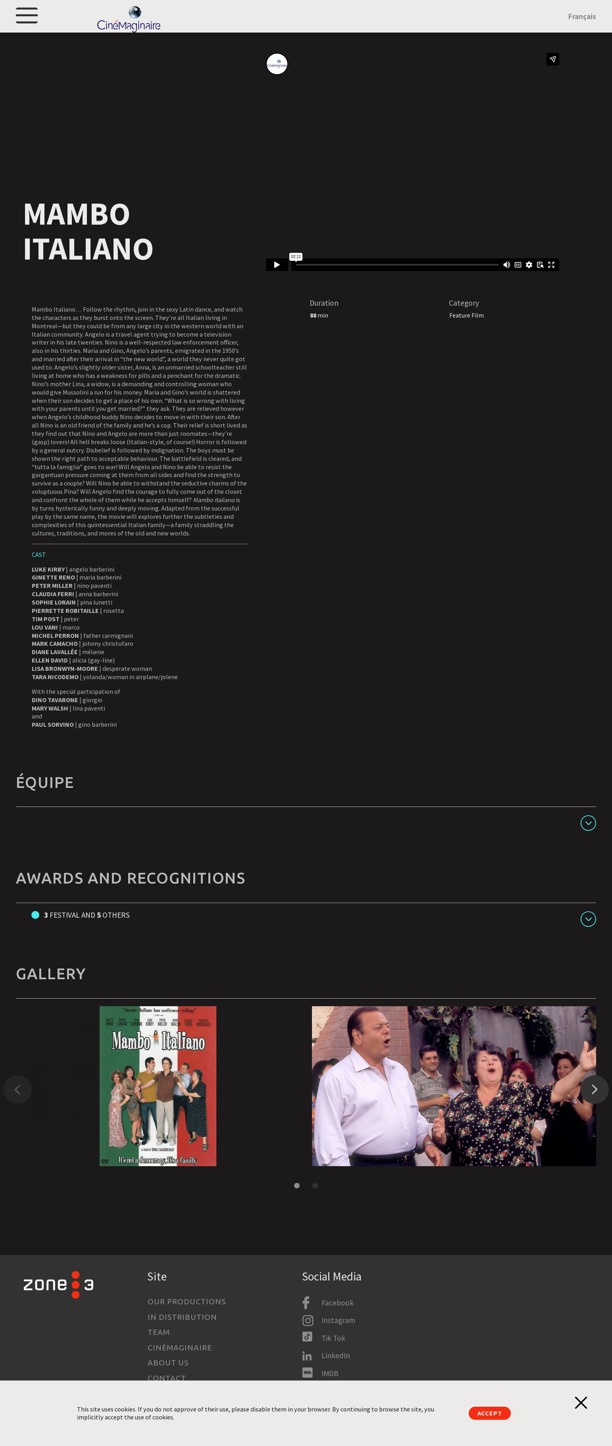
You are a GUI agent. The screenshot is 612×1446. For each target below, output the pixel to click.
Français (582, 26)
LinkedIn (335, 1356)
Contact (167, 1378)
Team (159, 1332)
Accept (489, 1413)
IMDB (330, 1373)
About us (168, 1363)
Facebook (337, 1302)
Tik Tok (333, 1338)
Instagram (338, 1320)
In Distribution (182, 1317)
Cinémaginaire (180, 1347)
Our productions (186, 1301)
